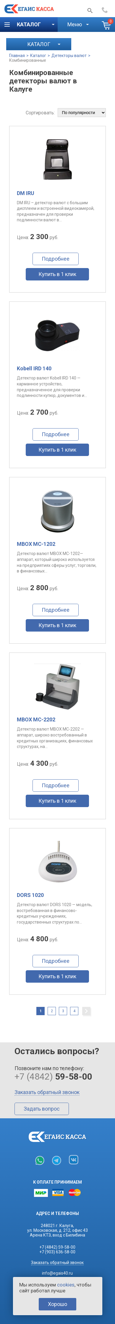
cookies (65, 1285)
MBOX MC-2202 (36, 719)
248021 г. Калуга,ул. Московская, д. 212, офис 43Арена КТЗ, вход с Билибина (57, 1230)
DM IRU (25, 193)
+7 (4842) (106, 10)
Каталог (29, 24)
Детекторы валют (69, 55)
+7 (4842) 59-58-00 (57, 1247)
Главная (17, 55)
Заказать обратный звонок (47, 1092)
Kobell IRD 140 (34, 368)
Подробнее (55, 259)
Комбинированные (27, 60)
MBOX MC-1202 (36, 544)
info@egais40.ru (57, 1273)
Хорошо (57, 1304)
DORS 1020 (30, 895)
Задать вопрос (42, 1109)
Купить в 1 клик (57, 274)
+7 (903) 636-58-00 (57, 1252)
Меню (74, 24)
